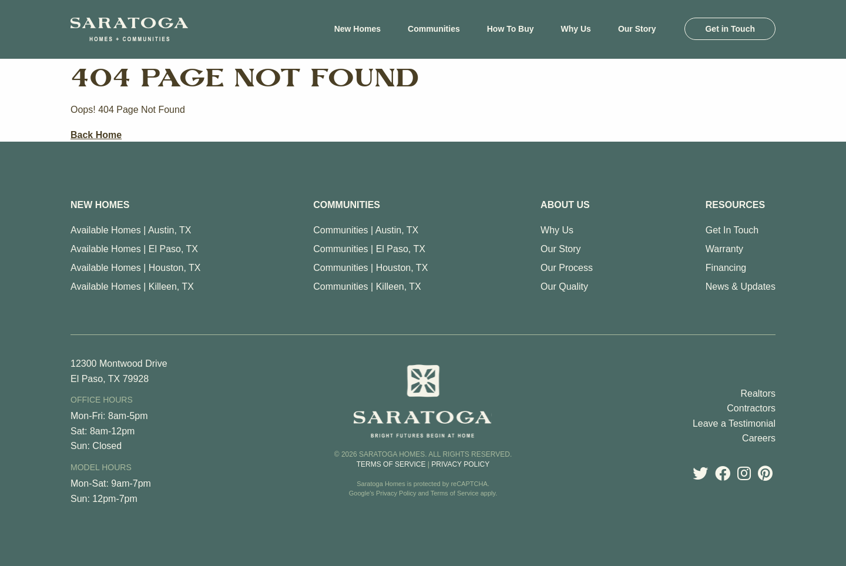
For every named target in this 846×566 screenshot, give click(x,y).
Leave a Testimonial (734, 423)
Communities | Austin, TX (365, 230)
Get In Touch (732, 230)
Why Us (556, 230)
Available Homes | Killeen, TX (132, 287)
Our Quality (564, 287)
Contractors (751, 408)
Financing (726, 268)
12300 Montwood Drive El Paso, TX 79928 (118, 371)
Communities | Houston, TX (370, 268)
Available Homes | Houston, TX (135, 268)
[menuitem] (357, 29)
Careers (759, 438)
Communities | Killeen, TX (367, 287)
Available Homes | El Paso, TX (134, 249)
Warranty (724, 249)
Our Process (566, 268)
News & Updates (741, 287)
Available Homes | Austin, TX (130, 230)
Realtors (758, 393)
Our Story (560, 249)
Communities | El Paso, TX (369, 249)
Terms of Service (391, 464)
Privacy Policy (460, 464)
